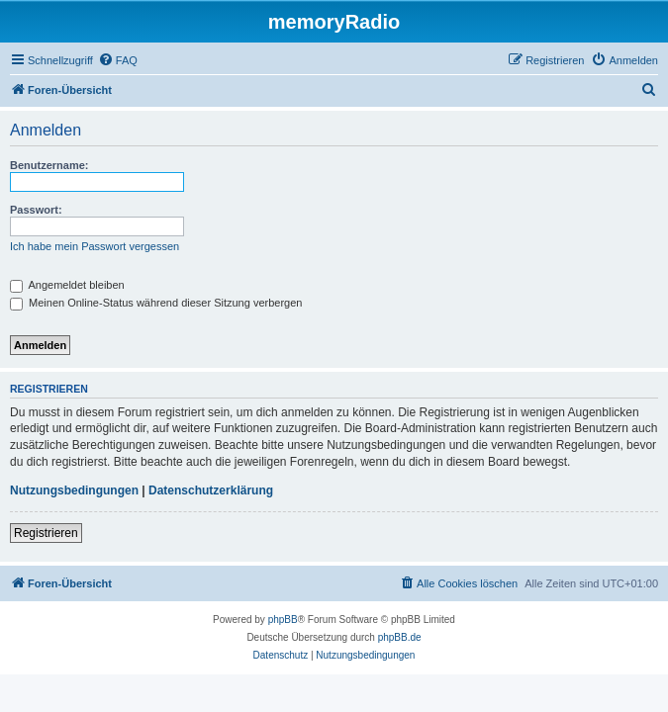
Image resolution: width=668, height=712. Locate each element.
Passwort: (36, 210)
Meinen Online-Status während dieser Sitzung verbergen (156, 303)
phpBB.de (400, 637)
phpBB (283, 619)
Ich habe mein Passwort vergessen (94, 246)
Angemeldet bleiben (67, 285)
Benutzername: (49, 165)
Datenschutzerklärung (210, 490)
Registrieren (46, 533)
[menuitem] (118, 60)
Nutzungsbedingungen (74, 490)
